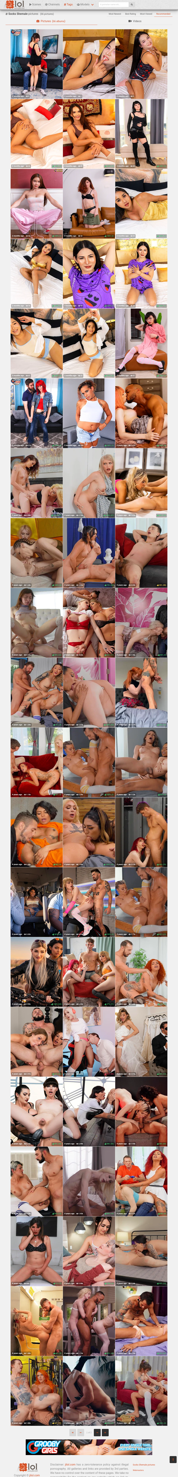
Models (83, 4)
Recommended (163, 14)
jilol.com (70, 1464)
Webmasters (138, 1470)
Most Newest (115, 14)
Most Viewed (146, 14)
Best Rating (130, 14)
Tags (68, 4)
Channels (52, 4)
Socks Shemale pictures (144, 1465)
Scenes (35, 4)
